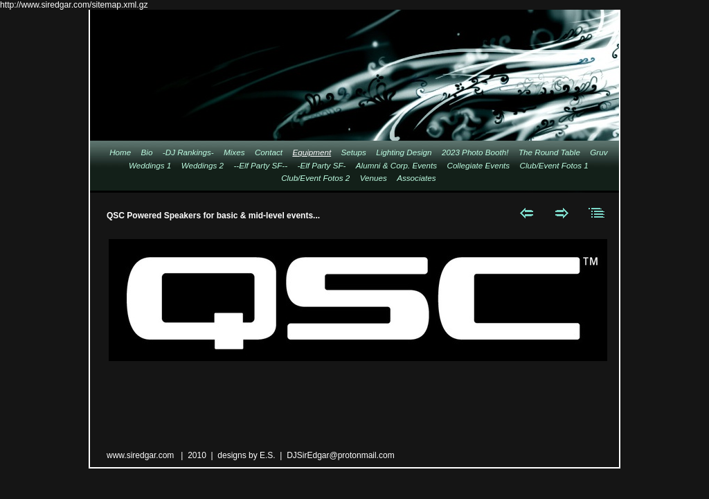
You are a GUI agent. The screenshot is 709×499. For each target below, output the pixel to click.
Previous (526, 213)
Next (561, 213)
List (597, 213)
